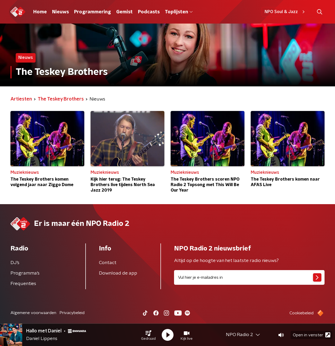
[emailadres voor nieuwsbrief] (249, 277)
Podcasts (149, 12)
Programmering (92, 12)
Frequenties (23, 283)
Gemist (124, 12)
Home (40, 12)
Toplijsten (179, 12)
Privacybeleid (72, 313)
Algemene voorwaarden (33, 313)
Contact (107, 262)
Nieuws (60, 12)
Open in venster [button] (311, 334)
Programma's (25, 273)
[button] (148, 335)
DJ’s (14, 262)
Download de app (118, 273)
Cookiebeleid (301, 313)
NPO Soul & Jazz (285, 11)
